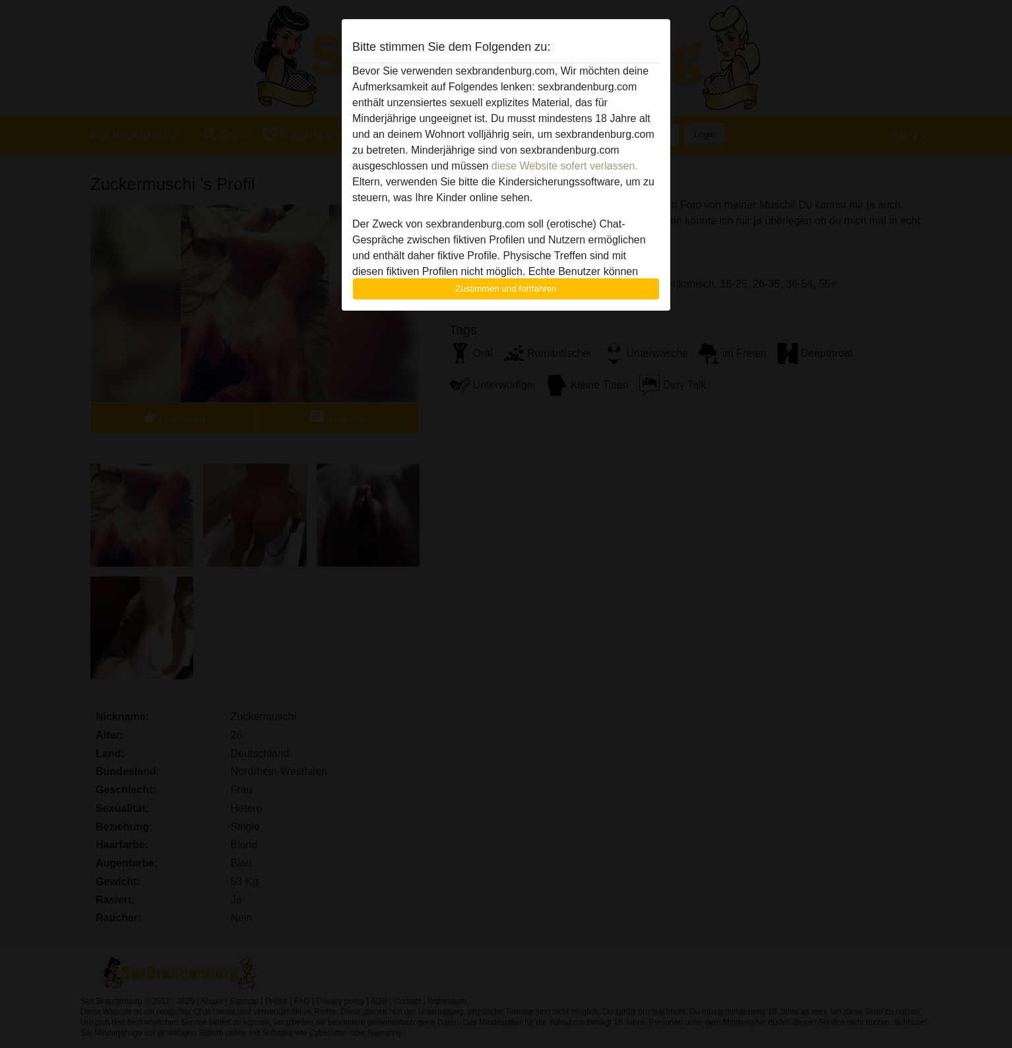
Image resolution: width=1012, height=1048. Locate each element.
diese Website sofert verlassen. (564, 165)
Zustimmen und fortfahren (506, 288)
